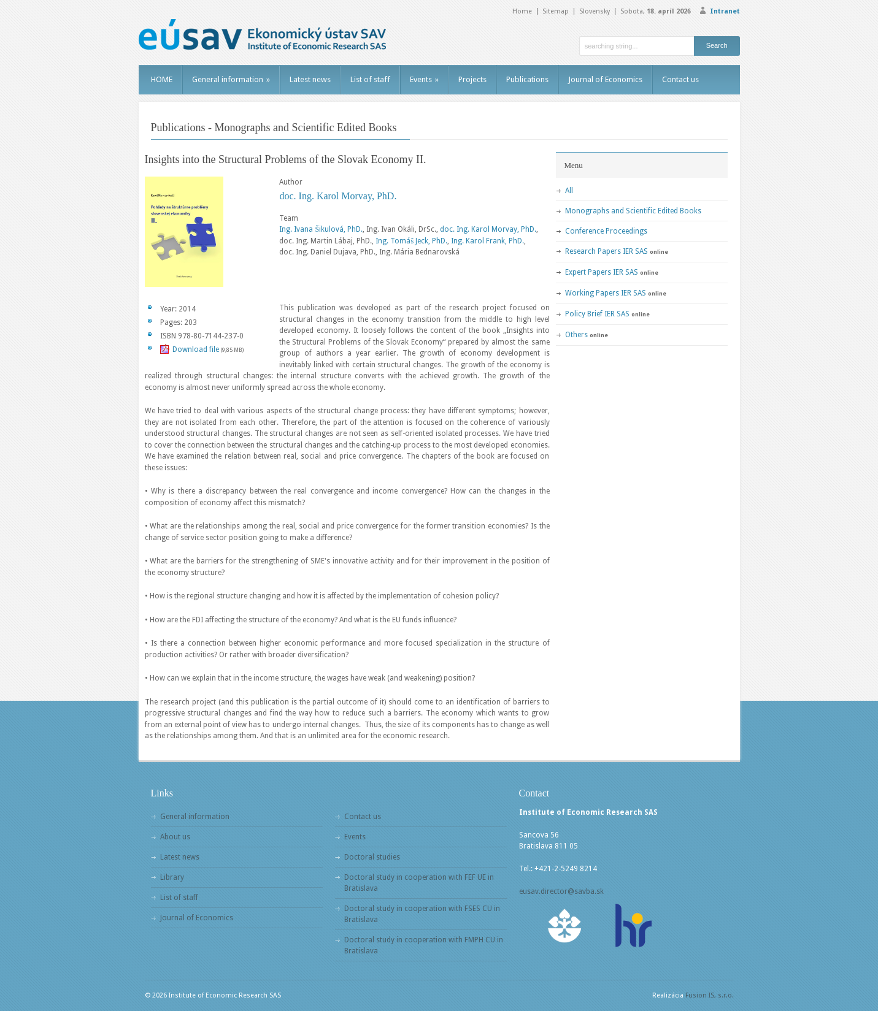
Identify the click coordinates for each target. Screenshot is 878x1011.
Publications (527, 79)
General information (231, 79)
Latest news (310, 79)
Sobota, (655, 11)
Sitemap (555, 11)
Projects (472, 79)
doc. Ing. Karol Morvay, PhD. (337, 196)
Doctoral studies (372, 857)
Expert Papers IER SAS (601, 272)
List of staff (370, 79)
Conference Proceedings (606, 231)
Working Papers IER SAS (605, 293)
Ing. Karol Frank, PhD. (487, 241)
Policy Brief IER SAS (597, 314)
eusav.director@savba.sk (561, 891)
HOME (161, 79)
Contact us (680, 79)
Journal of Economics (605, 79)
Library (172, 877)
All (569, 190)
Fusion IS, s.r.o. (709, 995)
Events (424, 79)
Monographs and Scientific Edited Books (633, 211)
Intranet (725, 11)
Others (576, 334)
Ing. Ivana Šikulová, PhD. (321, 229)
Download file (195, 349)
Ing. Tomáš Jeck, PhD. (411, 241)
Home (522, 11)
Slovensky (594, 11)
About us (175, 837)
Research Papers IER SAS (606, 251)
